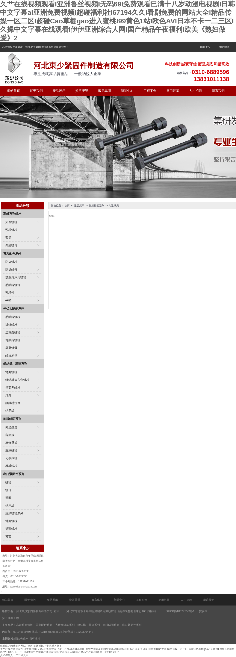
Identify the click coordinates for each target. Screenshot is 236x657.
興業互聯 (13, 618)
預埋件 (9, 292)
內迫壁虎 (114, 205)
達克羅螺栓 (12, 332)
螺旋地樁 (11, 355)
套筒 (8, 237)
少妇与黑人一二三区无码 (14, 655)
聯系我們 (218, 90)
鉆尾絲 (9, 410)
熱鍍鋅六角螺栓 (15, 277)
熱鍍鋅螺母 (12, 285)
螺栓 (8, 482)
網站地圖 (224, 46)
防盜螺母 (11, 269)
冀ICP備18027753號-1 (180, 611)
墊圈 (8, 498)
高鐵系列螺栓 (12, 213)
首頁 (67, 205)
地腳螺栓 (11, 372)
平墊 (8, 300)
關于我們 (36, 90)
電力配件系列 (12, 253)
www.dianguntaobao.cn (23, 586)
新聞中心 (127, 90)
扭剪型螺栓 (12, 387)
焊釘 (8, 395)
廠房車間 (104, 90)
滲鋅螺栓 (11, 324)
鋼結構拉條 (12, 403)
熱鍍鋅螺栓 (12, 317)
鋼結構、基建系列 (15, 363)
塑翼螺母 (11, 348)
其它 (8, 536)
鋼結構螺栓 (21, 638)
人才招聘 (195, 90)
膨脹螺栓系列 (14, 513)
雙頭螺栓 (11, 528)
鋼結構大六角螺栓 (17, 379)
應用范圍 (172, 90)
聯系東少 (205, 46)
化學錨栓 (11, 458)
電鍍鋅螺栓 (12, 340)
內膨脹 (9, 435)
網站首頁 (13, 90)
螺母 (8, 490)
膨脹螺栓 (11, 450)
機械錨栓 (11, 466)
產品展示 (59, 90)
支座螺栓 (11, 222)
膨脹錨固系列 (96, 205)
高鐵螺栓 (7, 46)
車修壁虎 (11, 442)
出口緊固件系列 (13, 474)
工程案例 (150, 90)
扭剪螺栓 (34, 638)
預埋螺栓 (11, 230)
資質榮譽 (81, 90)
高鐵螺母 (11, 245)
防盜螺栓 (11, 261)
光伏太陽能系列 (13, 308)
